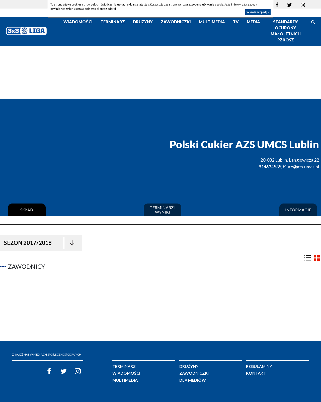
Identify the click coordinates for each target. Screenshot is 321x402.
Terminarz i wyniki (163, 209)
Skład (26, 210)
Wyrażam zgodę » (258, 12)
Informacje (298, 210)
